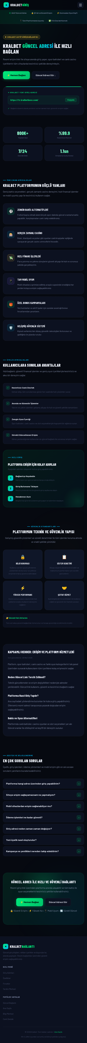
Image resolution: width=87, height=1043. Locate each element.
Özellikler (7, 978)
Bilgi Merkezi (8, 1014)
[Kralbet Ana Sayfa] (16, 5)
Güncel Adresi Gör (58, 902)
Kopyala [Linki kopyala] (70, 100)
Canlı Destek (8, 1019)
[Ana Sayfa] (43, 946)
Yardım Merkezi (9, 989)
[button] (43, 783)
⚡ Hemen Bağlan (16, 75)
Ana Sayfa (7, 1008)
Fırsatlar (6, 983)
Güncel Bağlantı (9, 1003)
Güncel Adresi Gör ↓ (46, 75)
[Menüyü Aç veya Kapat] (80, 5)
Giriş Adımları (8, 973)
